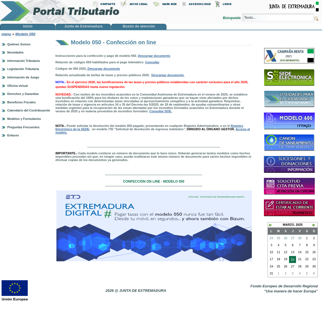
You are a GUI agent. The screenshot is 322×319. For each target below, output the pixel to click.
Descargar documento (154, 55)
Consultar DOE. (160, 111)
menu (6, 34)
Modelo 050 (25, 34)
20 (291, 260)
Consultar (152, 62)
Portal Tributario (60, 11)
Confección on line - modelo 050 (153, 181)
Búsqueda (232, 18)
